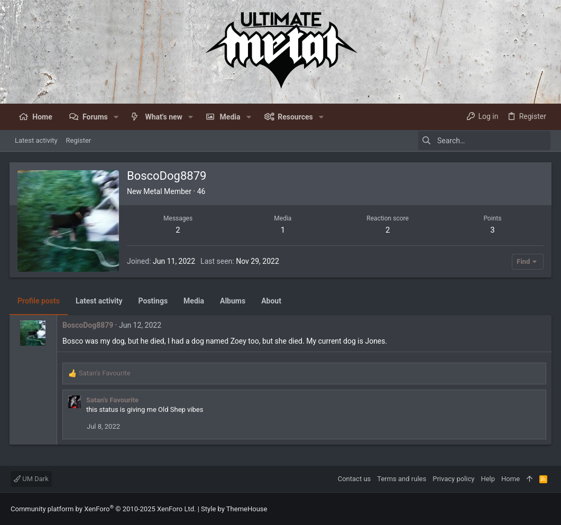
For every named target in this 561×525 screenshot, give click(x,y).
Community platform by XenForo (103, 509)
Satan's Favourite (113, 400)
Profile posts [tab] (40, 301)
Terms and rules (401, 479)
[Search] (484, 140)
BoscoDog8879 (88, 325)
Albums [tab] (233, 301)
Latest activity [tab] (100, 301)
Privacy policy (453, 479)
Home (510, 479)
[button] (116, 117)
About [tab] (272, 301)
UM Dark (31, 479)
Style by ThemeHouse (234, 509)
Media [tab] (195, 301)
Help (488, 479)
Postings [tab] (154, 301)
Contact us (354, 479)
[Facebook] (545, 509)
